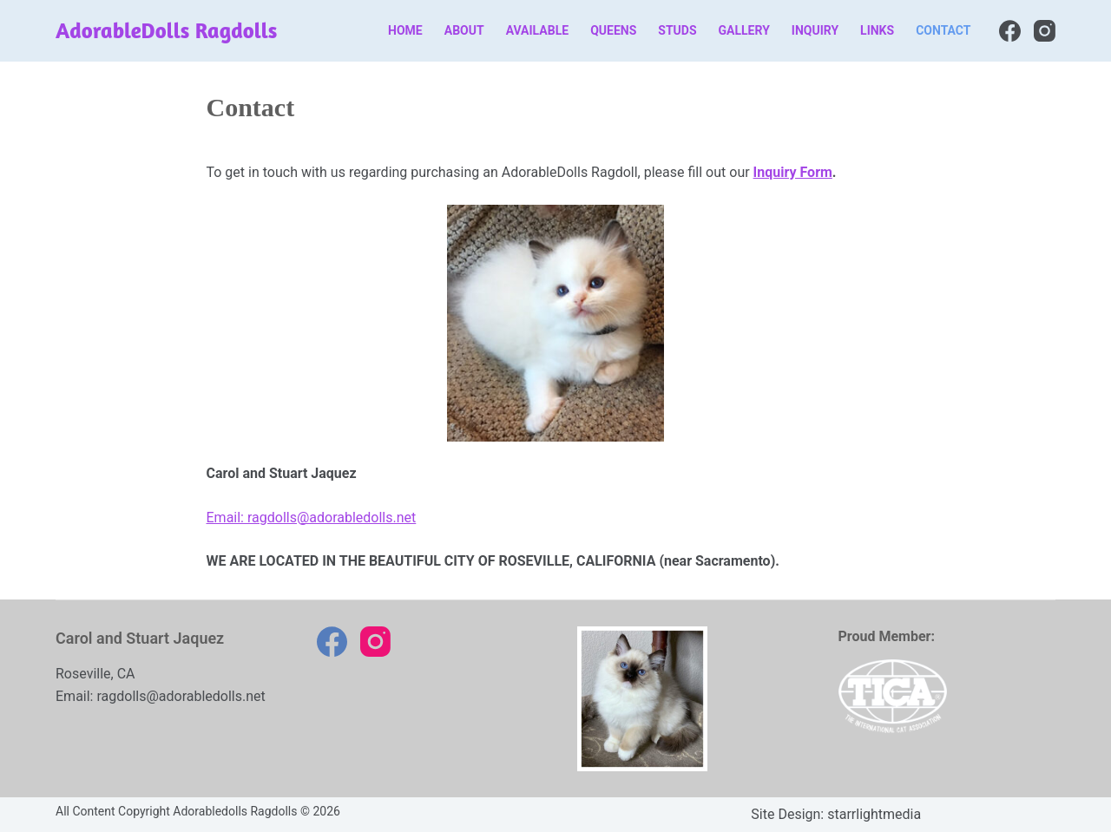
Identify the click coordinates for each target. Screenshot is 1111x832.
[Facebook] (1010, 31)
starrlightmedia (874, 814)
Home (405, 30)
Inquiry (815, 30)
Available (537, 30)
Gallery (744, 30)
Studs (677, 30)
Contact (943, 30)
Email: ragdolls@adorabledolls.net (312, 517)
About (464, 30)
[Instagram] (1044, 31)
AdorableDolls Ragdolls (166, 30)
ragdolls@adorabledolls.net (180, 696)
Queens (613, 30)
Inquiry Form (792, 172)
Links (877, 30)
